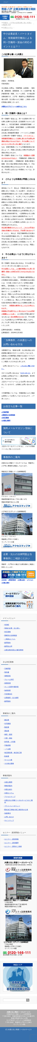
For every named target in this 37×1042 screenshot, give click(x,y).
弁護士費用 (8, 782)
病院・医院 (8, 734)
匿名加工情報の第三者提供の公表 (16, 809)
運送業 (6, 731)
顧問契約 (7, 643)
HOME (6, 625)
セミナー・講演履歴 (11, 843)
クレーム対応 (9, 679)
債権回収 (7, 676)
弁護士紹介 (8, 789)
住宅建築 (7, 723)
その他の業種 (9, 763)
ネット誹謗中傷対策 (11, 687)
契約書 (6, 672)
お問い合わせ (9, 817)
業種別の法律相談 (10, 635)
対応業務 (7, 632)
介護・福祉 (8, 738)
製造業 (6, 727)
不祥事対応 (8, 694)
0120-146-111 (25, 373)
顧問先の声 (8, 646)
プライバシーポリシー (12, 806)
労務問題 (7, 668)
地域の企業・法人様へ (12, 628)
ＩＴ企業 (7, 749)
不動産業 (7, 745)
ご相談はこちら (9, 639)
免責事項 (7, 813)
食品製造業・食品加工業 (13, 752)
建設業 (6, 720)
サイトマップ (9, 820)
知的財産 (7, 690)
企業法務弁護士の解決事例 (13, 650)
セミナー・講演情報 (11, 839)
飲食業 (6, 756)
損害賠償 (7, 683)
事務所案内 (8, 786)
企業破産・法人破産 (11, 697)
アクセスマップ (9, 797)
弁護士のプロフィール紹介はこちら (14, 106)
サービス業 (8, 760)
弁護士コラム (9, 793)
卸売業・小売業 (9, 742)
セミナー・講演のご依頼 (13, 846)
